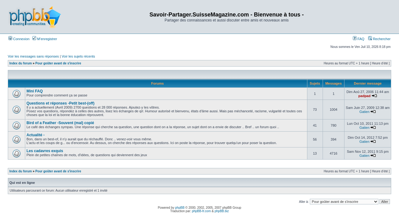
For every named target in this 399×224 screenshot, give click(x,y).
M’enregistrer (44, 39)
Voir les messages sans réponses (33, 56)
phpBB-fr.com (201, 211)
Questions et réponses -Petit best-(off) (60, 103)
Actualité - (35, 135)
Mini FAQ (34, 91)
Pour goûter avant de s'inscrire (58, 63)
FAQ (358, 39)
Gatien (364, 112)
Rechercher (379, 39)
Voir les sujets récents (78, 56)
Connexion (19, 39)
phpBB (180, 207)
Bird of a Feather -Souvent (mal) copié (60, 123)
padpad (364, 96)
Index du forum (20, 63)
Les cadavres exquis (44, 151)
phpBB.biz (221, 211)
